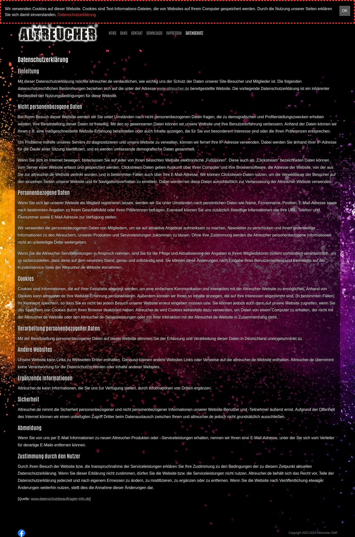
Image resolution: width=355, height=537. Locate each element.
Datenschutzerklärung (76, 15)
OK (345, 11)
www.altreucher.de (173, 88)
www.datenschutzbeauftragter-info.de (60, 499)
